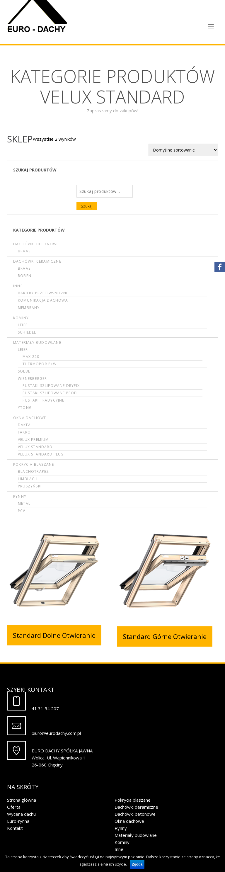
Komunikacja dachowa (43, 300)
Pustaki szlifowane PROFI (50, 392)
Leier (23, 324)
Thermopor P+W (40, 363)
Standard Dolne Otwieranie (54, 635)
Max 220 (31, 356)
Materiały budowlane (37, 342)
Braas (24, 251)
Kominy (21, 317)
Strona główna (21, 800)
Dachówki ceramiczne (37, 261)
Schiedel (27, 332)
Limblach (28, 478)
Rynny (19, 496)
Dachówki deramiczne (136, 807)
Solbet (25, 371)
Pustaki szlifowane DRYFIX (51, 385)
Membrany (29, 307)
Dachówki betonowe (36, 244)
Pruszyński (30, 486)
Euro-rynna (18, 821)
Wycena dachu (21, 814)
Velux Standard (35, 446)
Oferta (14, 807)
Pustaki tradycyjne (43, 400)
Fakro (24, 432)
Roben (24, 275)
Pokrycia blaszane (33, 464)
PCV (21, 510)
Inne (18, 285)
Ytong (25, 407)
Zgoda (137, 864)
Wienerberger (32, 378)
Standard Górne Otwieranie (165, 636)
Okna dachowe (29, 417)
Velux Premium (33, 439)
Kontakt (15, 828)
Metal (24, 503)
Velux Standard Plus (40, 454)
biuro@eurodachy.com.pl (56, 733)
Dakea (24, 424)
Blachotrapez (33, 471)
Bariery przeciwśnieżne (43, 292)
